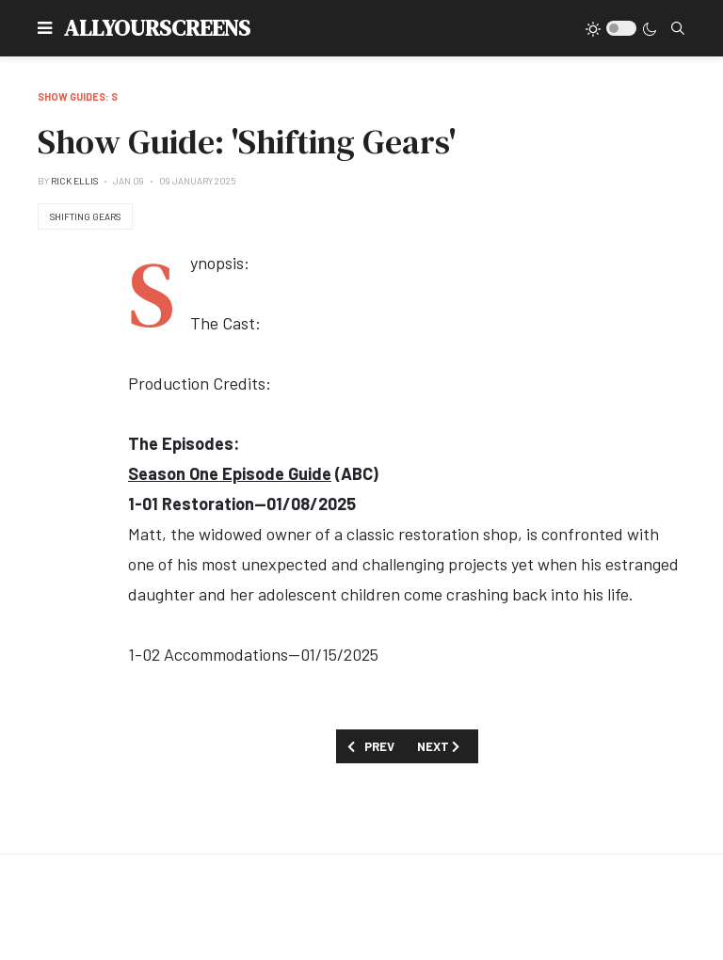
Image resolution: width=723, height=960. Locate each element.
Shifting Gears (85, 216)
